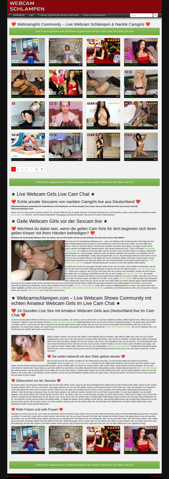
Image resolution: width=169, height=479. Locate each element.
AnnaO (52, 128)
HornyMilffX (92, 65)
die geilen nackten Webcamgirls (64, 322)
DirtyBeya (91, 96)
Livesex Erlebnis (125, 278)
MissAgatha (17, 96)
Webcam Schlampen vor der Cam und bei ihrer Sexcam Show (79, 288)
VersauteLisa (130, 128)
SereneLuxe (54, 96)
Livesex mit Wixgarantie (84, 285)
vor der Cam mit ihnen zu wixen (118, 327)
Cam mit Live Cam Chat (133, 274)
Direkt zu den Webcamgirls (94, 15)
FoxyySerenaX (18, 159)
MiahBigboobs (93, 128)
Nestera (128, 159)
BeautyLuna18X (94, 159)
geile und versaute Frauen (80, 363)
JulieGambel (54, 65)
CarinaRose (17, 128)
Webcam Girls (33, 290)
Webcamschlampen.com (19, 476)
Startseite (18, 15)
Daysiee (15, 65)
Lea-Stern (129, 96)
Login (30, 15)
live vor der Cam (18, 215)
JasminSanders (131, 65)
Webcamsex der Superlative (118, 346)
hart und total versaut (148, 368)
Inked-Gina (54, 159)
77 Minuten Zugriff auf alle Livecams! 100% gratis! (58, 15)
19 (36, 169)
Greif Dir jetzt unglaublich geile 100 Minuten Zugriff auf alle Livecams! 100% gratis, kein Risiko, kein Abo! (84, 31)
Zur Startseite (156, 476)
